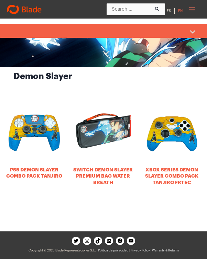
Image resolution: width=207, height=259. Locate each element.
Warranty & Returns (165, 250)
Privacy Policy (140, 250)
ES (169, 11)
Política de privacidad (113, 250)
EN (180, 11)
